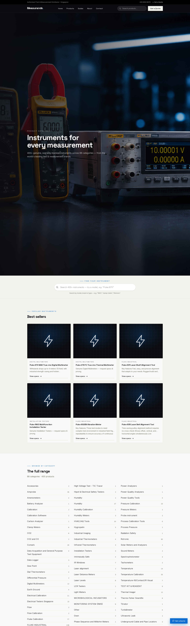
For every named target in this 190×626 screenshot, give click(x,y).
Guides (80, 8)
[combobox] (131, 8)
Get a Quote (157, 2)
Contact (99, 8)
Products (70, 8)
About (89, 8)
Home (60, 8)
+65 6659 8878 (144, 2)
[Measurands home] (35, 8)
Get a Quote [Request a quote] (178, 621)
